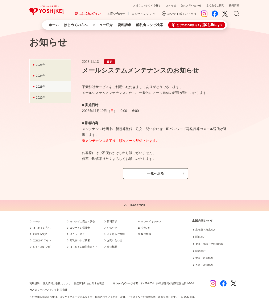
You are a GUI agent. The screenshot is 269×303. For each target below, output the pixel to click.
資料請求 (124, 25)
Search (236, 14)
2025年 (40, 64)
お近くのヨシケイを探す (147, 5)
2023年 (40, 86)
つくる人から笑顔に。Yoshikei (46, 10)
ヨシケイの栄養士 (80, 227)
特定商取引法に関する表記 (89, 283)
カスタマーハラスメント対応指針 (48, 289)
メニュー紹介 (102, 25)
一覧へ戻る (155, 173)
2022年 (40, 97)
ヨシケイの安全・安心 (82, 221)
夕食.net (145, 227)
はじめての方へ (75, 25)
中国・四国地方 (204, 258)
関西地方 (200, 250)
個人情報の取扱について (57, 283)
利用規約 (34, 283)
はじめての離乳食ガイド (84, 246)
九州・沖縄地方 (204, 264)
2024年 (40, 75)
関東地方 (200, 236)
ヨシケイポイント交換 (181, 13)
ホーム (54, 25)
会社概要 (112, 246)
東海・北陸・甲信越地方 (209, 243)
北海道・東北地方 (205, 229)
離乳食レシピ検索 (149, 25)
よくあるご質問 (215, 5)
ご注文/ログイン (90, 13)
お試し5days (40, 234)
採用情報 (234, 5)
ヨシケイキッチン (151, 221)
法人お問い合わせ (191, 5)
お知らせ (171, 5)
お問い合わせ (116, 13)
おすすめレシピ (41, 246)
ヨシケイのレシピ (143, 13)
